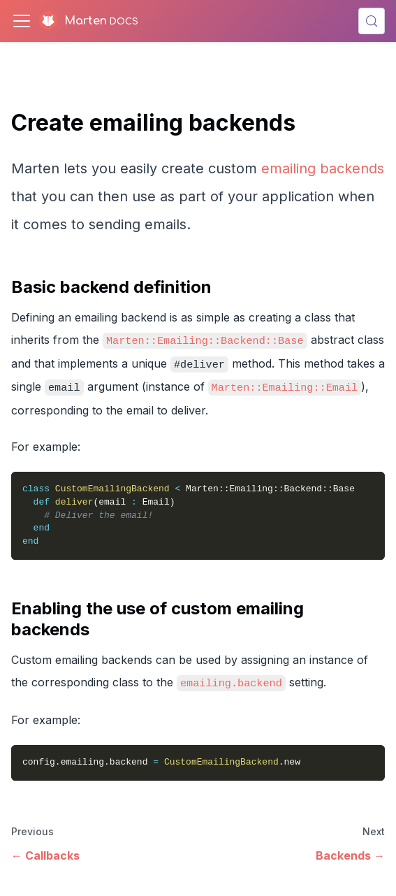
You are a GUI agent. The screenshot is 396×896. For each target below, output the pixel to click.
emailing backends (322, 168)
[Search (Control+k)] (371, 21)
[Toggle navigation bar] (21, 20)
